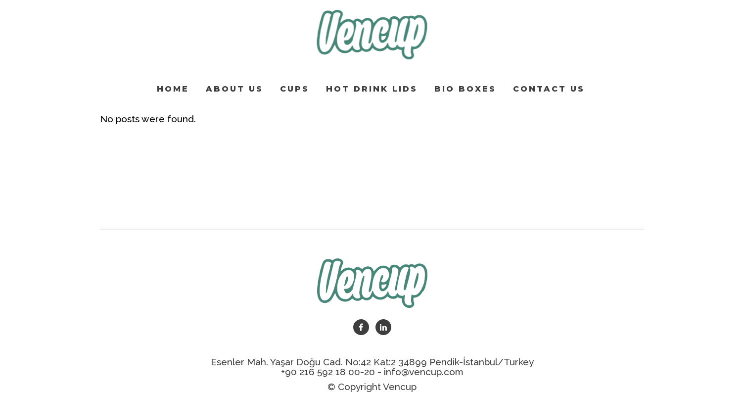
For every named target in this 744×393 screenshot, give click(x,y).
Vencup (400, 386)
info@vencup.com (424, 371)
